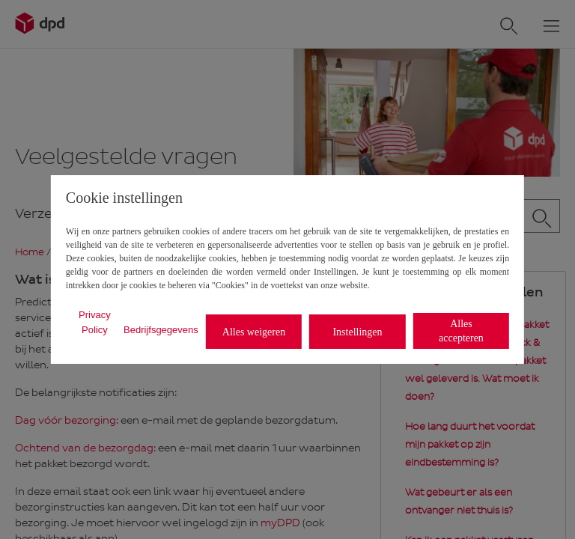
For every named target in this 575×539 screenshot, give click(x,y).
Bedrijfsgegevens (161, 329)
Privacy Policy (95, 322)
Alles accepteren (461, 331)
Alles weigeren (253, 332)
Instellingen (357, 332)
